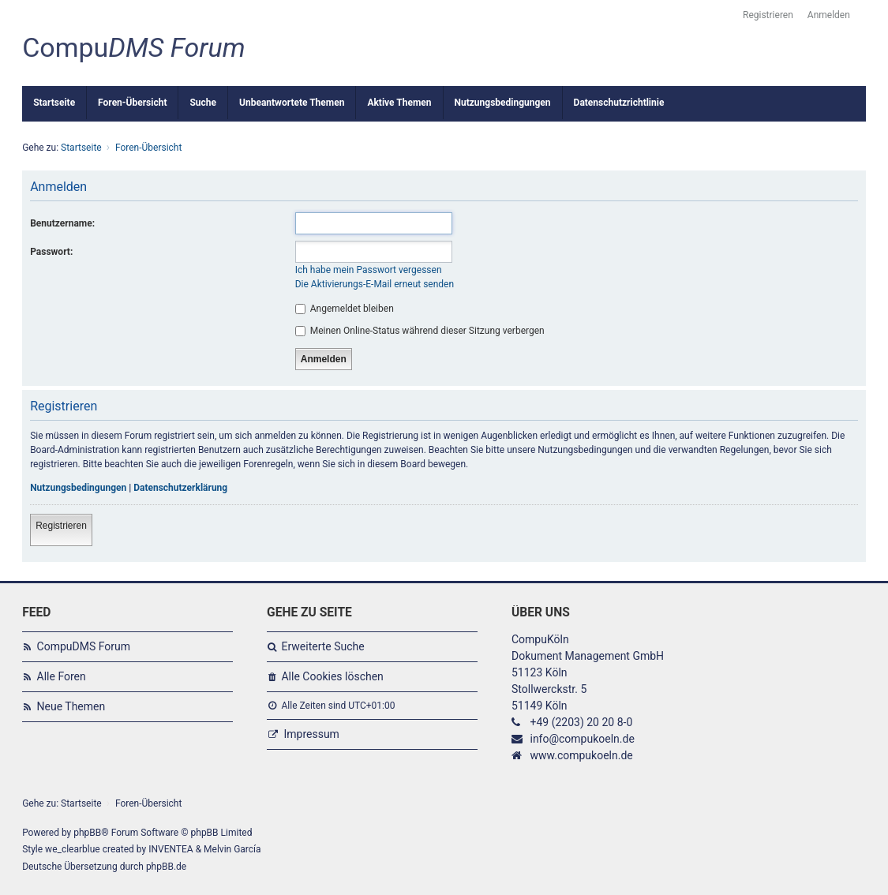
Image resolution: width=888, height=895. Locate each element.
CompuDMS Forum (83, 646)
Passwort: (51, 251)
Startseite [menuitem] (54, 102)
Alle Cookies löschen (332, 676)
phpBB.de (166, 866)
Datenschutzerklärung (180, 487)
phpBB (87, 832)
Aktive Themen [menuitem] (399, 102)
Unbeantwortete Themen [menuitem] (291, 102)
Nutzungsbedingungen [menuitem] (503, 102)
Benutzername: (62, 223)
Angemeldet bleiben (344, 308)
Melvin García (232, 849)
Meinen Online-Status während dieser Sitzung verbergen (420, 330)
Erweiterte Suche (322, 646)
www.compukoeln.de (581, 755)
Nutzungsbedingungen (78, 487)
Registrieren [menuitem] (768, 15)
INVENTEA (170, 849)
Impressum (311, 734)
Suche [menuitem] (202, 102)
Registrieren (61, 525)
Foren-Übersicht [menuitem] (132, 102)
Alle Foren (61, 676)
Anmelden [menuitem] (828, 15)
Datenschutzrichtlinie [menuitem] (619, 102)
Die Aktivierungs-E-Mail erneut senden (374, 284)
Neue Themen (71, 706)
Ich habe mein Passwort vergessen (368, 269)
